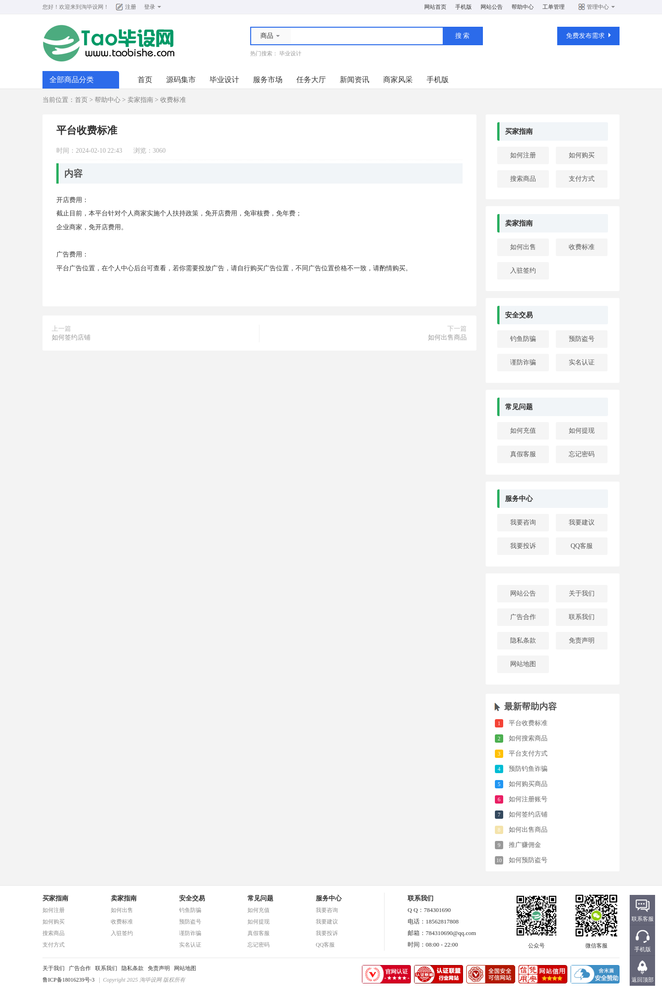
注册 (130, 7)
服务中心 (519, 498)
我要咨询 (523, 522)
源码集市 (181, 79)
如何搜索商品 (528, 738)
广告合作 (523, 617)
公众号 (536, 943)
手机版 (463, 7)
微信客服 (596, 943)
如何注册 (523, 155)
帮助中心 (523, 7)
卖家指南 (140, 99)
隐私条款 (523, 640)
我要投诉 (523, 545)
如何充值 (523, 430)
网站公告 (492, 7)
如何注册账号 (528, 799)
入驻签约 (523, 270)
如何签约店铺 (71, 337)
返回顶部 (643, 980)
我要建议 (582, 522)
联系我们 (582, 617)
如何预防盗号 (528, 860)
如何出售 (523, 247)
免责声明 (582, 640)
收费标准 (173, 99)
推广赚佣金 (525, 844)
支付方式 (582, 178)
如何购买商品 (528, 784)
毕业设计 (290, 53)
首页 (145, 79)
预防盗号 (582, 338)
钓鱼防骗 (523, 338)
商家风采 (398, 79)
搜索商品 (523, 178)
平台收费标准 (528, 723)
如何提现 (582, 430)
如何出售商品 (447, 337)
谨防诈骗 (523, 362)
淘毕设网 (92, 7)
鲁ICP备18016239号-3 (68, 980)
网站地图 (523, 664)
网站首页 (435, 7)
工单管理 (553, 7)
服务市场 (268, 79)
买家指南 (519, 131)
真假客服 (523, 454)
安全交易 (519, 315)
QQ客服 (582, 545)
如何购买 (582, 155)
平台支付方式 (528, 753)
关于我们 (582, 593)
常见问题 (519, 407)
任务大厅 (311, 79)
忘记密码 (582, 454)
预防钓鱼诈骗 (528, 768)
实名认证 (582, 362)
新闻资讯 (354, 79)
